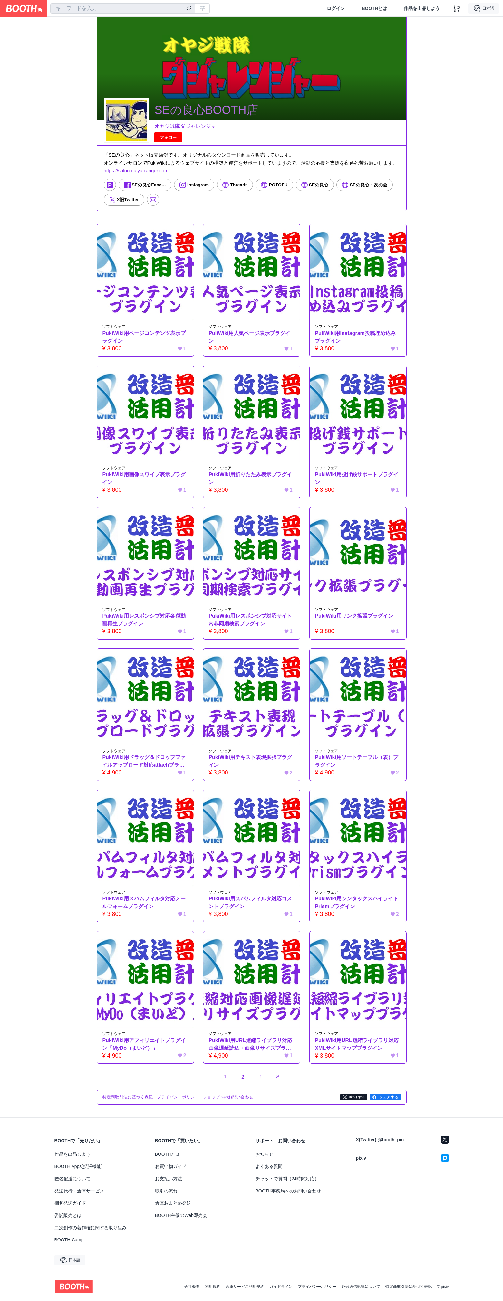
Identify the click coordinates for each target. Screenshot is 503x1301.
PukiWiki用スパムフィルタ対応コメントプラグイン (250, 902)
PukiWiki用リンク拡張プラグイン (354, 616)
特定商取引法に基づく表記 (408, 1286)
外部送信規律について (361, 1286)
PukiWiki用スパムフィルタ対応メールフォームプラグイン (144, 902)
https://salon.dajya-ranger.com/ (137, 170)
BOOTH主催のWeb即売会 (181, 1215)
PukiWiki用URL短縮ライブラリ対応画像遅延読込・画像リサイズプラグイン (250, 1045)
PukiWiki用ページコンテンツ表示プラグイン (144, 337)
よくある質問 (269, 1166)
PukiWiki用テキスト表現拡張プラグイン (250, 761)
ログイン (336, 8)
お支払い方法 (168, 1178)
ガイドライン (281, 1286)
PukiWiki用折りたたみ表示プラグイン (250, 478)
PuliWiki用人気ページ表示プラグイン (250, 337)
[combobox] (122, 8)
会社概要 (192, 1286)
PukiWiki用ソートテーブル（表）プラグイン (357, 761)
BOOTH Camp (69, 1239)
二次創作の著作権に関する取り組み (90, 1227)
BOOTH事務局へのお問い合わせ (288, 1190)
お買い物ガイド (171, 1166)
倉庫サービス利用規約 (245, 1286)
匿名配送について (72, 1178)
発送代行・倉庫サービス (79, 1190)
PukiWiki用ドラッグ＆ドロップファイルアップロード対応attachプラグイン (144, 762)
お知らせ (265, 1154)
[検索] (189, 8)
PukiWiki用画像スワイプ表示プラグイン (144, 478)
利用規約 (212, 1286)
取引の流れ (166, 1190)
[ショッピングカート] (456, 8)
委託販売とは (68, 1215)
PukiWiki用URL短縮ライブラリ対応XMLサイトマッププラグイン (357, 1044)
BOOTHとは (374, 8)
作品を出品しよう (422, 8)
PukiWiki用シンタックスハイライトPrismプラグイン (357, 902)
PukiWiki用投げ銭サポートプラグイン (357, 478)
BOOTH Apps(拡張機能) (78, 1166)
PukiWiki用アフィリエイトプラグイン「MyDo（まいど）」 (144, 1044)
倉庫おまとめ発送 (173, 1203)
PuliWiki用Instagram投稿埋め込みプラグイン (355, 337)
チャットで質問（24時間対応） (287, 1178)
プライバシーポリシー (317, 1286)
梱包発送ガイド (70, 1203)
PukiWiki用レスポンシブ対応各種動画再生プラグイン (144, 619)
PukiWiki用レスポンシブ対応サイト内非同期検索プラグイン (250, 619)
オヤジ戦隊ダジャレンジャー (187, 126)
